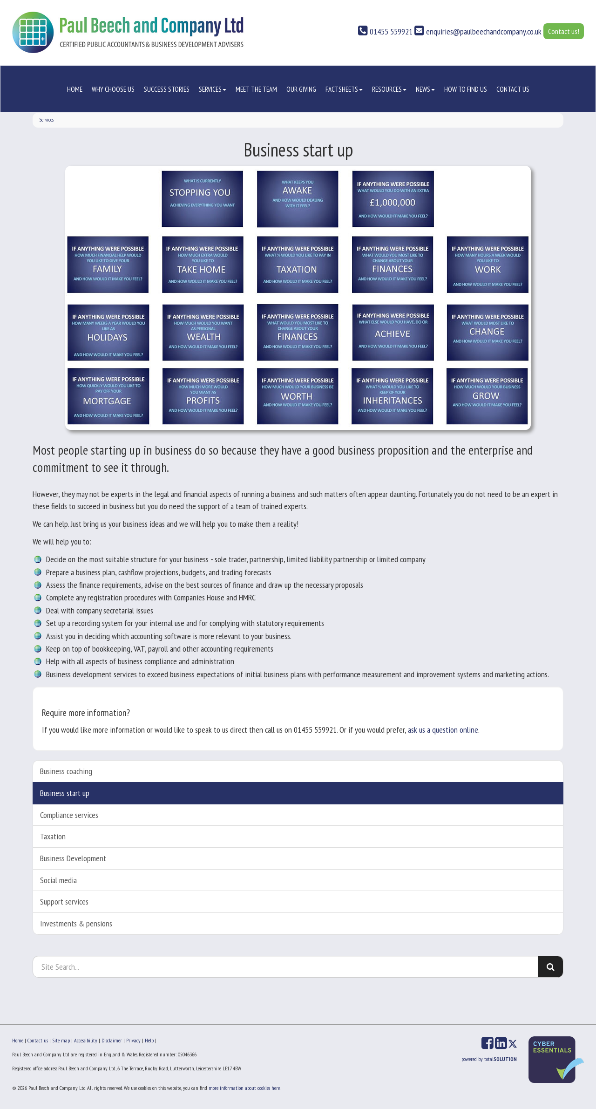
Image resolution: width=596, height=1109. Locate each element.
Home (74, 89)
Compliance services (69, 815)
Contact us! (563, 31)
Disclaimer (112, 1040)
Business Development (73, 858)
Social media (58, 880)
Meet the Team (256, 89)
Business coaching (66, 771)
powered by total (489, 1058)
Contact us (512, 89)
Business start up (64, 793)
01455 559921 (385, 31)
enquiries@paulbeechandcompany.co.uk (478, 31)
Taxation (53, 836)
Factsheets (344, 89)
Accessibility (85, 1040)
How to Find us (465, 89)
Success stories (167, 89)
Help (149, 1040)
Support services (64, 901)
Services (212, 89)
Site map (61, 1040)
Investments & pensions (76, 923)
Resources (389, 89)
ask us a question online (443, 729)
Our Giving (301, 89)
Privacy (133, 1040)
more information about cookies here (244, 1087)
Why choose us (113, 89)
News (425, 89)
